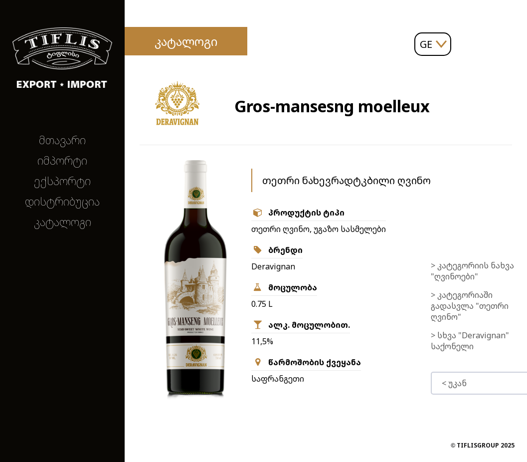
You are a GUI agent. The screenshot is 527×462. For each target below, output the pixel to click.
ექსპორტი (62, 181)
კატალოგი (62, 222)
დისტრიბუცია (62, 201)
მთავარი (62, 140)
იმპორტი (62, 160)
